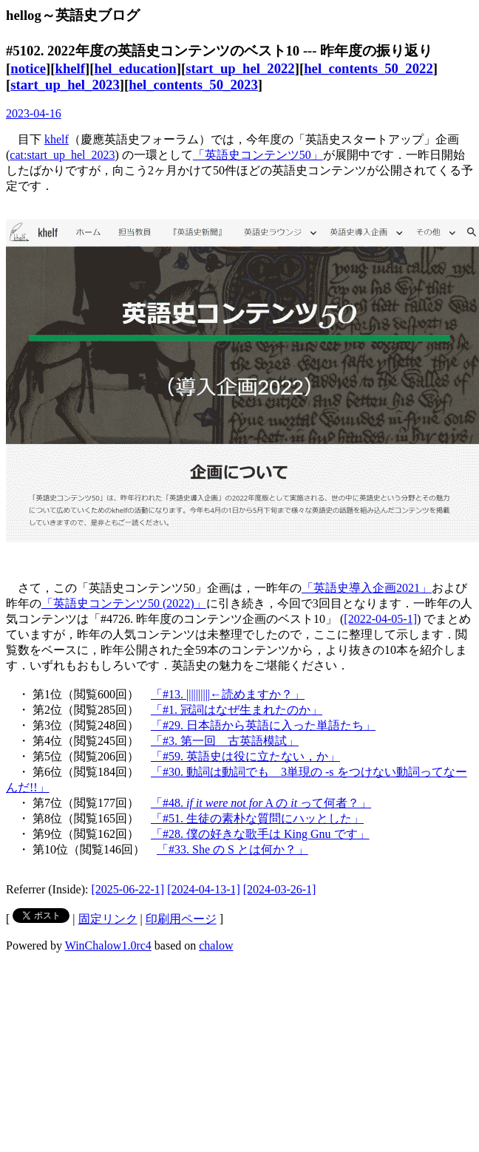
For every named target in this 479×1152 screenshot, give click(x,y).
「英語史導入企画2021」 (367, 588)
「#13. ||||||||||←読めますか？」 (228, 694)
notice (28, 68)
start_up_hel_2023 (65, 84)
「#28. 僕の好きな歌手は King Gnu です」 (260, 834)
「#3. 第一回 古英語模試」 (225, 741)
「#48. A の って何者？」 (261, 803)
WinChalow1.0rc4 (108, 945)
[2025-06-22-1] (128, 889)
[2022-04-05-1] (380, 619)
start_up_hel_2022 (240, 68)
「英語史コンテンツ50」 (258, 155)
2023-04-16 (33, 113)
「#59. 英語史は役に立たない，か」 (245, 756)
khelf (70, 68)
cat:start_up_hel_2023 (62, 155)
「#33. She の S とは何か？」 (232, 849)
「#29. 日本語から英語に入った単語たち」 (263, 725)
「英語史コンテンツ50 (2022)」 (123, 603)
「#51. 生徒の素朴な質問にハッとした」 (257, 818)
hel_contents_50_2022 (368, 68)
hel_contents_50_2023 (193, 84)
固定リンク (107, 919)
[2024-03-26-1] (279, 889)
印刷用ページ (181, 919)
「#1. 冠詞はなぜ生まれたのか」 (236, 709)
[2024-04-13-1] (203, 889)
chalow (216, 945)
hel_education (135, 68)
